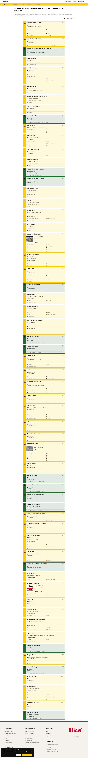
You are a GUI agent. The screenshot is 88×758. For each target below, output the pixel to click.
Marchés (22, 4)
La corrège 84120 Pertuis (30, 437)
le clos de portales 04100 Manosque (39, 446)
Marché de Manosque (33, 504)
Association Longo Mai (34, 22)
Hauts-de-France (8, 742)
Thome (29, 200)
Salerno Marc (31, 294)
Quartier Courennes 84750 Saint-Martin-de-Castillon (35, 99)
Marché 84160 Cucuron (30, 339)
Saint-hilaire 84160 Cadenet (30, 602)
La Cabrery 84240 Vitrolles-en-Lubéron (34, 25)
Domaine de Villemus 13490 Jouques (33, 679)
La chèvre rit (31, 210)
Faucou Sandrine (32, 395)
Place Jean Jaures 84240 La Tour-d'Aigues (33, 172)
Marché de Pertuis (32, 475)
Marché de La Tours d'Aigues (35, 494)
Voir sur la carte (69, 18)
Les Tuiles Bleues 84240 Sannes (32, 191)
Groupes (29, 4)
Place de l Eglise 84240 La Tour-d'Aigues (33, 181)
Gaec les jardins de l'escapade (36, 619)
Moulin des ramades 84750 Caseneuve (32, 257)
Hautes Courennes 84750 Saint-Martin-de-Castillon (35, 89)
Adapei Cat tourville (33, 254)
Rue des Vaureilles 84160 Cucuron (32, 309)
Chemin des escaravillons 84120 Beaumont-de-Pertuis (34, 213)
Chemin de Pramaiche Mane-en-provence (33, 689)
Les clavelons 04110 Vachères (31, 373)
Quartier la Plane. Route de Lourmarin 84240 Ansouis (37, 554)
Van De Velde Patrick (33, 106)
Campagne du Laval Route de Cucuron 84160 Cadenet (37, 658)
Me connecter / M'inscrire (70, 1)
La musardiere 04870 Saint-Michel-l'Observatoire (35, 384)
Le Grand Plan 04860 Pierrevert (31, 109)
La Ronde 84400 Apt (30, 705)
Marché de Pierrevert (33, 284)
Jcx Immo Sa (31, 135)
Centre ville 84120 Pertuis (30, 488)
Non (18, 754)
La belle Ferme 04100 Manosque (38, 586)
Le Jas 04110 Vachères (30, 271)
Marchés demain (50, 747)
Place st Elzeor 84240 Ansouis (31, 349)
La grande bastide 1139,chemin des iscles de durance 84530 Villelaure (40, 636)
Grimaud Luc (31, 573)
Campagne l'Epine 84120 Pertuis (32, 424)
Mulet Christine (31, 58)
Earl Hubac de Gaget (33, 149)
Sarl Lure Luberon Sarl (33, 535)
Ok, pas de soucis (27, 754)
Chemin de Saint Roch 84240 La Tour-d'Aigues (33, 203)
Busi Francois (31, 224)
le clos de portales (32, 443)
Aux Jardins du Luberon (34, 38)
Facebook (48, 735)
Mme (28, 369)
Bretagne (7, 735)
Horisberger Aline (32, 306)
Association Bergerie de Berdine (37, 96)
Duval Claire (30, 599)
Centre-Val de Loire (9, 736)
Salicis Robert (31, 355)
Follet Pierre (30, 633)
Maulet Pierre (31, 125)
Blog (47, 731)
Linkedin (48, 736)
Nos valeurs (28, 735)
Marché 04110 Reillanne (31, 119)
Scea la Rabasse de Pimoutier (36, 513)
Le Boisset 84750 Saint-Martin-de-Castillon (35, 61)
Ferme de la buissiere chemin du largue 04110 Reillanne (37, 128)
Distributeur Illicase (29, 731)
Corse (6, 738)
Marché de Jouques (33, 667)
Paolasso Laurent (32, 609)
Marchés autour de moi (51, 749)
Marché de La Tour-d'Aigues (35, 169)
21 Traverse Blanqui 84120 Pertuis (32, 526)
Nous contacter (28, 740)
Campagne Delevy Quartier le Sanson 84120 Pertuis (37, 408)
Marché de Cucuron (33, 336)
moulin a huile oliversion (34, 234)
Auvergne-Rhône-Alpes (10, 731)
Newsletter (48, 733)
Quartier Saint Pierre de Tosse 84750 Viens (35, 152)
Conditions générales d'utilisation (32, 742)
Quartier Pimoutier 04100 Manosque (32, 516)
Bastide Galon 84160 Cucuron (38, 237)
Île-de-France (8, 744)
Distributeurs (38, 4)
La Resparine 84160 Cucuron (31, 323)
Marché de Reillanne (33, 116)
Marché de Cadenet (33, 712)
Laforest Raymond (32, 188)
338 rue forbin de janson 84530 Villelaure (33, 576)
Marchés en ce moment (51, 745)
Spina (28, 421)
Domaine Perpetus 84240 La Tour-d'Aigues (33, 162)
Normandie (7, 745)
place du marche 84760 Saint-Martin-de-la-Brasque (35, 51)
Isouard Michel (31, 463)
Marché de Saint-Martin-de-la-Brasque (39, 48)
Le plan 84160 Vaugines (31, 466)
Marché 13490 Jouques (30, 670)
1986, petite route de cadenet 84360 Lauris (35, 622)
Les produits (28, 736)
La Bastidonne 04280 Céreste (31, 42)
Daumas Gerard (32, 686)
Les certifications (29, 738)
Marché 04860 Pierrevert (31, 287)
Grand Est (7, 740)
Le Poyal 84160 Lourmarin (31, 648)
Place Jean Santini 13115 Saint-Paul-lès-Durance (34, 566)
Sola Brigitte (31, 551)
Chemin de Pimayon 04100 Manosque (32, 612)
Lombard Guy (31, 405)
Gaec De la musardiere (34, 381)
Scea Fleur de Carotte (33, 702)
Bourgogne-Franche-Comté (11, 733)
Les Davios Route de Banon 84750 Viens (34, 138)
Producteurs (14, 4)
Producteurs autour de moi (52, 744)
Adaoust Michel (31, 676)
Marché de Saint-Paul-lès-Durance (37, 563)
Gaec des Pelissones (33, 583)
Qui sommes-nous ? (29, 733)
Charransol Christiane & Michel (36, 523)
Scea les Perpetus (32, 159)
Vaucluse (18, 11)
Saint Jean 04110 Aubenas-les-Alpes (33, 538)
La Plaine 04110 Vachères (30, 398)
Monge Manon (31, 86)
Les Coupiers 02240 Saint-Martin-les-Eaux (34, 358)
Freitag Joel (30, 268)
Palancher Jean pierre (33, 433)
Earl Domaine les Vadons (34, 320)
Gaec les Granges (32, 68)
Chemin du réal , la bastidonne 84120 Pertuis (35, 297)
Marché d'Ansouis (32, 346)
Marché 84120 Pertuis (30, 478)
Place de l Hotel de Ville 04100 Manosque (33, 507)
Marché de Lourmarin (33, 645)
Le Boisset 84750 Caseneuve (31, 227)
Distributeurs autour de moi (52, 751)
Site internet (31, 76)
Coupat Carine (31, 655)
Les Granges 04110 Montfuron (31, 71)
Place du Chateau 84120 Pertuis (32, 497)
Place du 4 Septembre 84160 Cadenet (33, 715)
